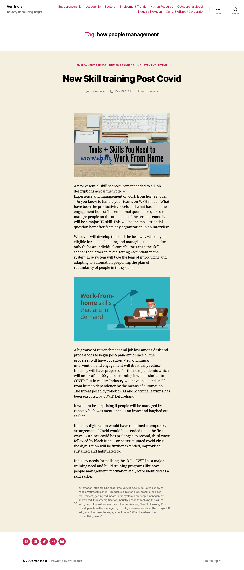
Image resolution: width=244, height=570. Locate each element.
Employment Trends (132, 6)
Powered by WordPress (67, 560)
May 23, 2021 (122, 91)
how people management (150, 496)
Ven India (15, 7)
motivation (132, 504)
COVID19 (138, 488)
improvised (85, 500)
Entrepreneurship (69, 6)
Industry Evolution (150, 11)
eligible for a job (130, 492)
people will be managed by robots (108, 508)
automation (85, 488)
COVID (127, 488)
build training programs (108, 488)
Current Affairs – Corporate (184, 11)
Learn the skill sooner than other (105, 504)
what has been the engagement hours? (112, 512)
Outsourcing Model (190, 6)
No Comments (149, 91)
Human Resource (161, 6)
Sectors (110, 6)
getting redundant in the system (114, 496)
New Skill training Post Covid (122, 78)
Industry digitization (105, 500)
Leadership (93, 6)
